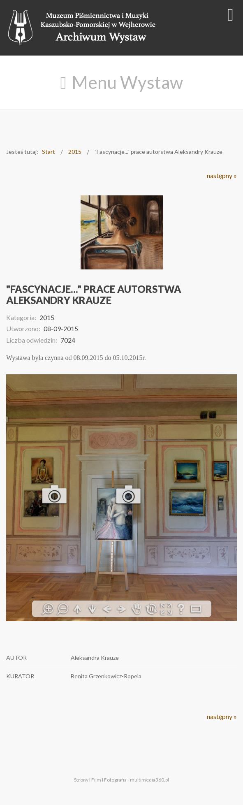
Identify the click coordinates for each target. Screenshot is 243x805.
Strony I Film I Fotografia (100, 780)
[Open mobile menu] (230, 14)
